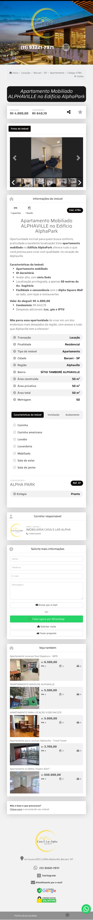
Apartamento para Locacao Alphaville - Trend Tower (38, 741)
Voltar (79, 76)
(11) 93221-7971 (37, 47)
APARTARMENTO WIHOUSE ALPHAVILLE (32, 684)
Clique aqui (16, 809)
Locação (25, 73)
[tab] (20, 129)
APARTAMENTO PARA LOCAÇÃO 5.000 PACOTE (36, 712)
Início (13, 73)
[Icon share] (46, 875)
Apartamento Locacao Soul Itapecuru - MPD (34, 656)
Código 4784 (74, 73)
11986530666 (33, 533)
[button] (15, 158)
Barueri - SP (40, 73)
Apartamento (57, 73)
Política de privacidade (25, 915)
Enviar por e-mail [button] (46, 605)
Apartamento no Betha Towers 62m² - (30, 769)
